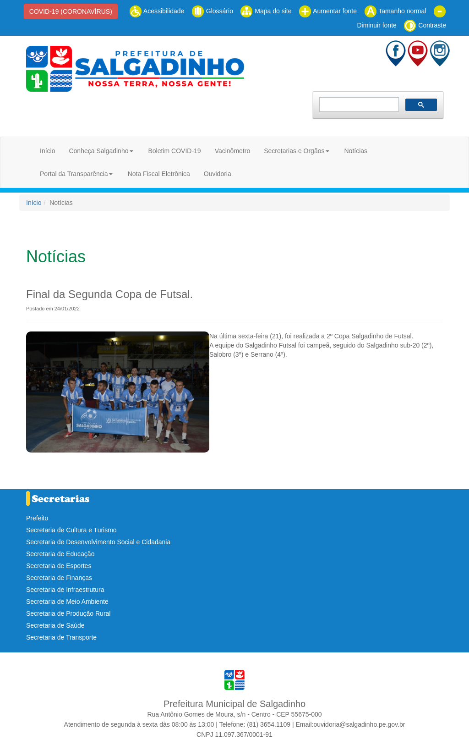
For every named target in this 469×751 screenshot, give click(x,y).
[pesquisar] (358, 105)
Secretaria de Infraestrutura (65, 589)
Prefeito (37, 518)
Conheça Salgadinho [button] (98, 151)
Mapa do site (265, 11)
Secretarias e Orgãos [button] (294, 151)
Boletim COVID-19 (174, 151)
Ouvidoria (217, 173)
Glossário (212, 11)
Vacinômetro (233, 151)
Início (47, 151)
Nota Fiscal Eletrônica (159, 173)
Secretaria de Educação (60, 554)
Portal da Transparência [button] (74, 173)
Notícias (355, 151)
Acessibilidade (157, 11)
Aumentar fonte (328, 11)
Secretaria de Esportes (58, 565)
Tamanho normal (395, 11)
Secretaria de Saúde (55, 625)
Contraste (425, 25)
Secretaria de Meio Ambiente (67, 601)
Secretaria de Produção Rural (68, 613)
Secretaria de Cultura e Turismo (71, 530)
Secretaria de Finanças (59, 577)
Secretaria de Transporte (61, 637)
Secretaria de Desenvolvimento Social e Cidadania (98, 542)
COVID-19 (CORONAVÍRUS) (70, 11)
